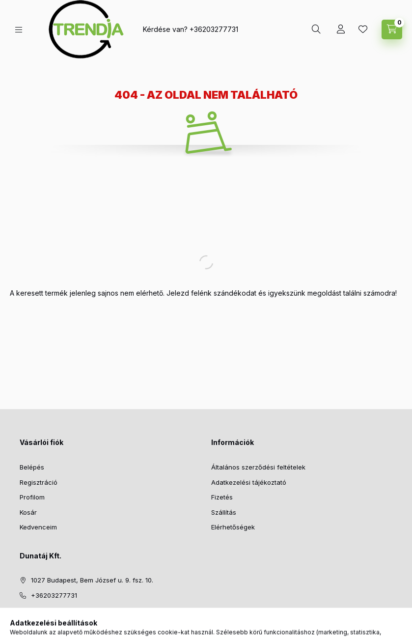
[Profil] (341, 29)
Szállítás (223, 512)
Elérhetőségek (233, 527)
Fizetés (222, 497)
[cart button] (392, 29)
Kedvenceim (38, 527)
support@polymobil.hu (65, 610)
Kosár (28, 512)
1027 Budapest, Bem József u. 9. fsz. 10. (92, 580)
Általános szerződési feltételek (258, 467)
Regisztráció (38, 482)
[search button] (316, 29)
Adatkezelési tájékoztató (248, 482)
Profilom (32, 497)
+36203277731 (214, 29)
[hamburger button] (18, 30)
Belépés (32, 467)
